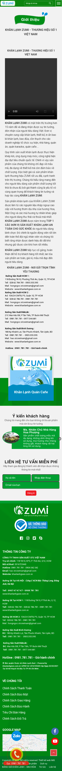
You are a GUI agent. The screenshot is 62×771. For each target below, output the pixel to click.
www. (17, 289)
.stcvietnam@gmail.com (32, 322)
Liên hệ (52, 767)
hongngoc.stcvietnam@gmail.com (24, 623)
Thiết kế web (45, 760)
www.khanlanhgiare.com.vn (15, 594)
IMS (53, 760)
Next (59, 439)
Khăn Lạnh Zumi (29, 663)
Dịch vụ (43, 763)
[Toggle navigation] (58, 3)
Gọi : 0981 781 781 (16, 763)
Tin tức (42, 767)
